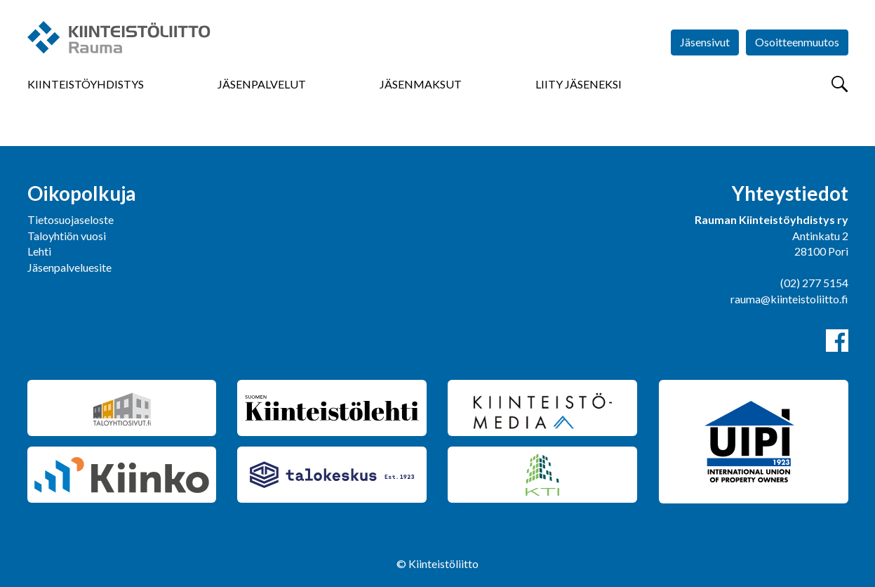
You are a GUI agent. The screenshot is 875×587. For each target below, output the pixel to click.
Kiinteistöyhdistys (85, 84)
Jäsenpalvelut (262, 84)
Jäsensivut (705, 41)
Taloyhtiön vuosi (66, 235)
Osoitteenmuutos (797, 41)
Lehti (39, 251)
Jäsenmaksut (421, 84)
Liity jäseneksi (578, 84)
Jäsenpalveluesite (69, 267)
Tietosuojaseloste (70, 219)
